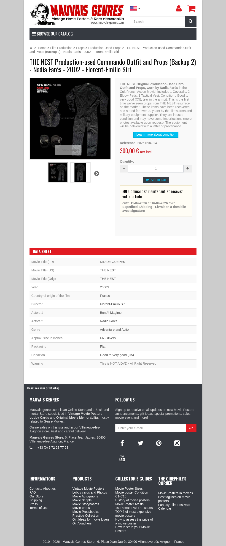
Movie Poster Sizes (129, 488)
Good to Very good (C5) (117, 355)
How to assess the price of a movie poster (134, 521)
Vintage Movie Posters (89, 488)
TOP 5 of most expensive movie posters (133, 513)
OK (191, 428)
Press (34, 504)
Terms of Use (39, 508)
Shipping (36, 500)
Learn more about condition (155, 134)
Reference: (128, 143)
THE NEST (108, 270)
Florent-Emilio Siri (112, 304)
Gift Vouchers (82, 523)
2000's (104, 287)
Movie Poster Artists (129, 504)
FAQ (33, 492)
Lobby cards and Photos (90, 492)
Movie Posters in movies (175, 493)
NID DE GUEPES (112, 262)
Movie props (81, 508)
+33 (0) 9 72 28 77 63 (53, 447)
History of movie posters (132, 500)
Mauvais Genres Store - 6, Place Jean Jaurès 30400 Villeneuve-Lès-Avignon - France (123, 541)
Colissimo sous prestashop (43, 387)
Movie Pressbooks (86, 511)
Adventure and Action (115, 329)
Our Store (36, 496)
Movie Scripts (82, 500)
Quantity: (127, 161)
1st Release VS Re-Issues (134, 508)
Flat (102, 346)
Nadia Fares (108, 321)
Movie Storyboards (86, 504)
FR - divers (108, 338)
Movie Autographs (85, 496)
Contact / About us (43, 488)
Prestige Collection (86, 515)
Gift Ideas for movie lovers (91, 519)
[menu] (179, 8)
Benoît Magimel (111, 312)
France (105, 296)
